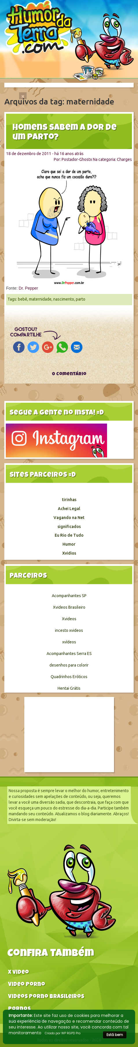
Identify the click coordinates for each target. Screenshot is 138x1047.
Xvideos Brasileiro (69, 607)
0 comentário (69, 374)
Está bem (114, 1034)
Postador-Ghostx (77, 159)
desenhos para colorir (69, 665)
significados (69, 526)
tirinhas (69, 499)
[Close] (23, 95)
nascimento (63, 299)
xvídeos (69, 642)
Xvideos (69, 619)
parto (80, 299)
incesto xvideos (69, 630)
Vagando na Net (69, 517)
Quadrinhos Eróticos (69, 676)
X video (18, 973)
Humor (69, 544)
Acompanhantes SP (69, 595)
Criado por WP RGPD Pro (62, 1033)
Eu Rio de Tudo (69, 535)
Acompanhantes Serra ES (69, 653)
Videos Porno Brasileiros (46, 997)
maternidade (40, 299)
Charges (124, 159)
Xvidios (69, 553)
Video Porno (26, 985)
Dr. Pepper (28, 288)
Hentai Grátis (69, 688)
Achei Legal (69, 508)
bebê (22, 299)
